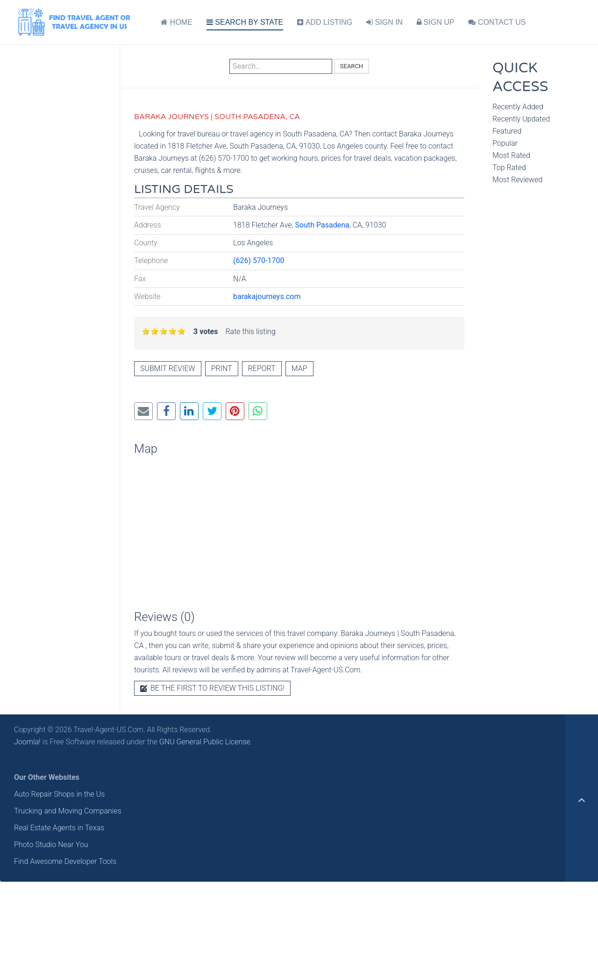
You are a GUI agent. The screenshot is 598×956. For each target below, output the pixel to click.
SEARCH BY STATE (244, 22)
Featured (506, 131)
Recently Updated (521, 118)
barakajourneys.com (266, 296)
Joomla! (27, 741)
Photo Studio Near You (51, 844)
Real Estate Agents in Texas (59, 827)
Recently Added (517, 106)
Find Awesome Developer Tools (65, 861)
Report (262, 368)
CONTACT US (497, 22)
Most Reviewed (517, 179)
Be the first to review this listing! (212, 688)
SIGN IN (384, 22)
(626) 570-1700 (258, 260)
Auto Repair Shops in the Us (59, 794)
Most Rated (511, 155)
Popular (505, 143)
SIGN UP (435, 22)
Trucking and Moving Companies (67, 810)
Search (351, 66)
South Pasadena (322, 225)
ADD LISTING (324, 22)
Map (299, 368)
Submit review (167, 368)
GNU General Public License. (205, 741)
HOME (176, 22)
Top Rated (509, 167)
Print (221, 368)
